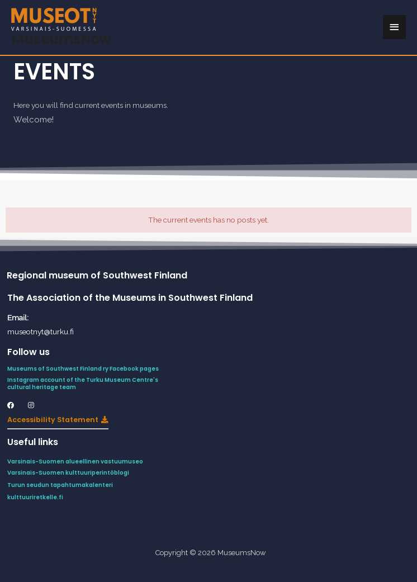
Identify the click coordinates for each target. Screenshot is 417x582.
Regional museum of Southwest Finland (97, 275)
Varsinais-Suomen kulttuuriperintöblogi (68, 473)
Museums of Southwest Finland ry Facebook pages (84, 369)
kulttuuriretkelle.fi (35, 497)
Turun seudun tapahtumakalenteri (60, 485)
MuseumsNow (61, 39)
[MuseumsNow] (54, 19)
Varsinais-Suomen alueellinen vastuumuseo (75, 461)
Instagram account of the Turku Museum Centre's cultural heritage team (82, 383)
